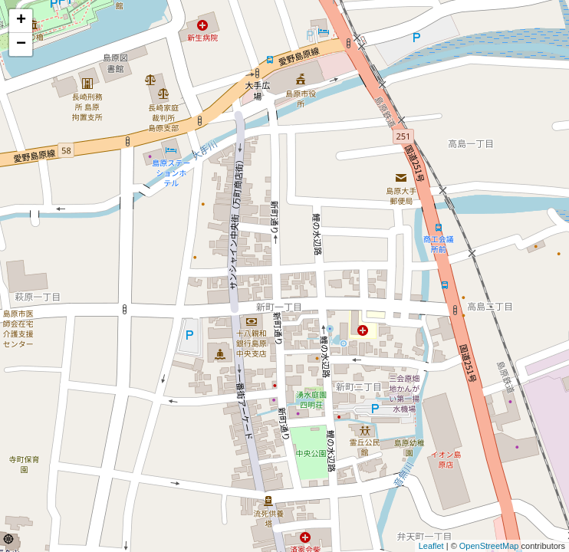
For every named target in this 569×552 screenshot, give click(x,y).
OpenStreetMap (489, 545)
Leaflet (431, 545)
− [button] (21, 44)
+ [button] (21, 20)
